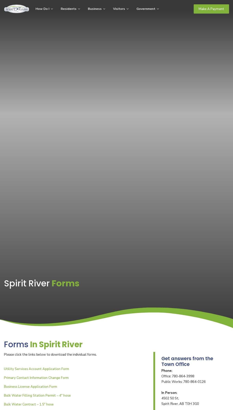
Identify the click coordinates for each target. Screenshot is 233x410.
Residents (68, 9)
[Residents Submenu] (80, 8)
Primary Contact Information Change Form (36, 378)
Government (145, 9)
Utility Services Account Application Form (36, 369)
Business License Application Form (30, 386)
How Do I (42, 9)
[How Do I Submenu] (53, 8)
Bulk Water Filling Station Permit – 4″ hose (37, 395)
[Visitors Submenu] (129, 8)
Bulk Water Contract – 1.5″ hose (29, 404)
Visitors (119, 9)
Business (95, 9)
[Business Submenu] (105, 8)
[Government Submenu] (159, 8)
